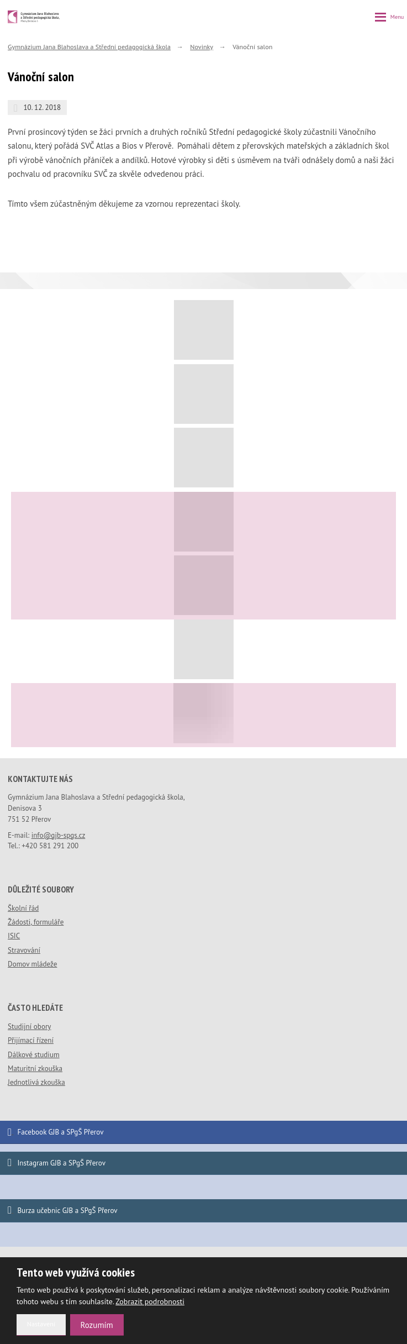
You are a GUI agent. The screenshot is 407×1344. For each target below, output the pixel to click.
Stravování (24, 950)
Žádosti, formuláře (36, 922)
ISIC (14, 936)
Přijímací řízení (31, 1040)
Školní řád (23, 908)
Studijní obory (29, 1026)
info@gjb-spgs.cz (58, 835)
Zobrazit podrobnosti (149, 1301)
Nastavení (41, 1324)
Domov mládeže (32, 964)
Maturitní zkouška (35, 1068)
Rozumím (97, 1325)
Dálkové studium (34, 1054)
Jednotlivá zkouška (36, 1082)
